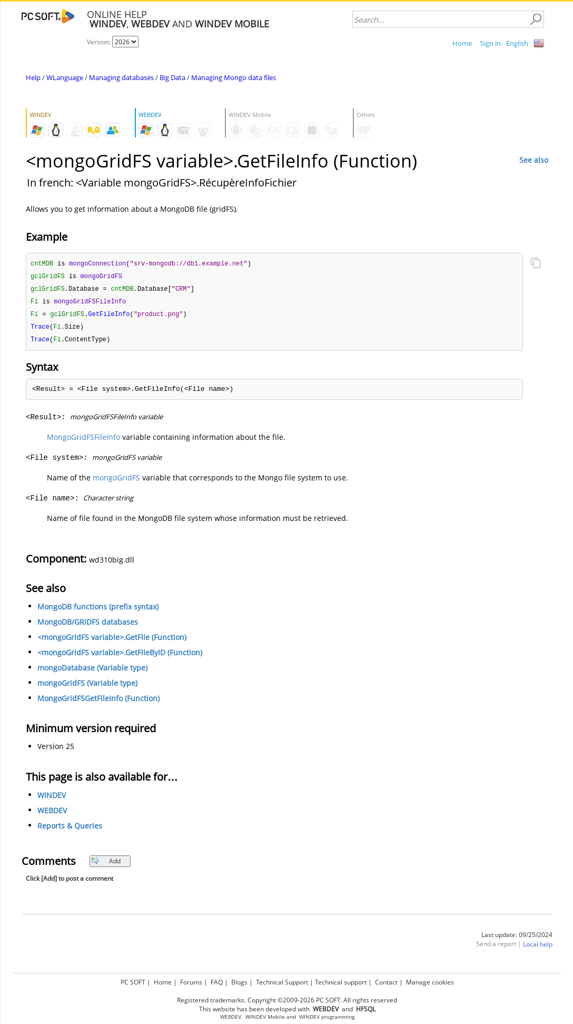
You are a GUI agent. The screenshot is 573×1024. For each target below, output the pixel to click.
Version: (99, 41)
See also (533, 160)
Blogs (239, 982)
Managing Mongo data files (233, 77)
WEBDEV (52, 814)
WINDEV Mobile (265, 1016)
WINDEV (51, 799)
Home (462, 43)
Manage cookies (430, 982)
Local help (537, 947)
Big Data (172, 77)
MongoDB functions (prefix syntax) (98, 610)
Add (106, 864)
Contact (386, 982)
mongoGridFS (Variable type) (87, 687)
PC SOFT (133, 982)
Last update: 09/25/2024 (516, 938)
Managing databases (121, 77)
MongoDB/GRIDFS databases (87, 626)
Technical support (341, 982)
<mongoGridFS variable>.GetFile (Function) (111, 641)
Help (33, 77)
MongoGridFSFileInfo (83, 441)
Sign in (490, 43)
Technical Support (282, 982)
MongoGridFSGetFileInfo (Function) (98, 702)
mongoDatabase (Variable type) (92, 671)
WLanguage (64, 77)
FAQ (217, 982)
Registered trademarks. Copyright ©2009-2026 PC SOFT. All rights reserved (287, 1000)
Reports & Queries (69, 829)
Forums (191, 982)
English (517, 43)
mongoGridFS (116, 481)
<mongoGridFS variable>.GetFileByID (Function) (119, 656)
